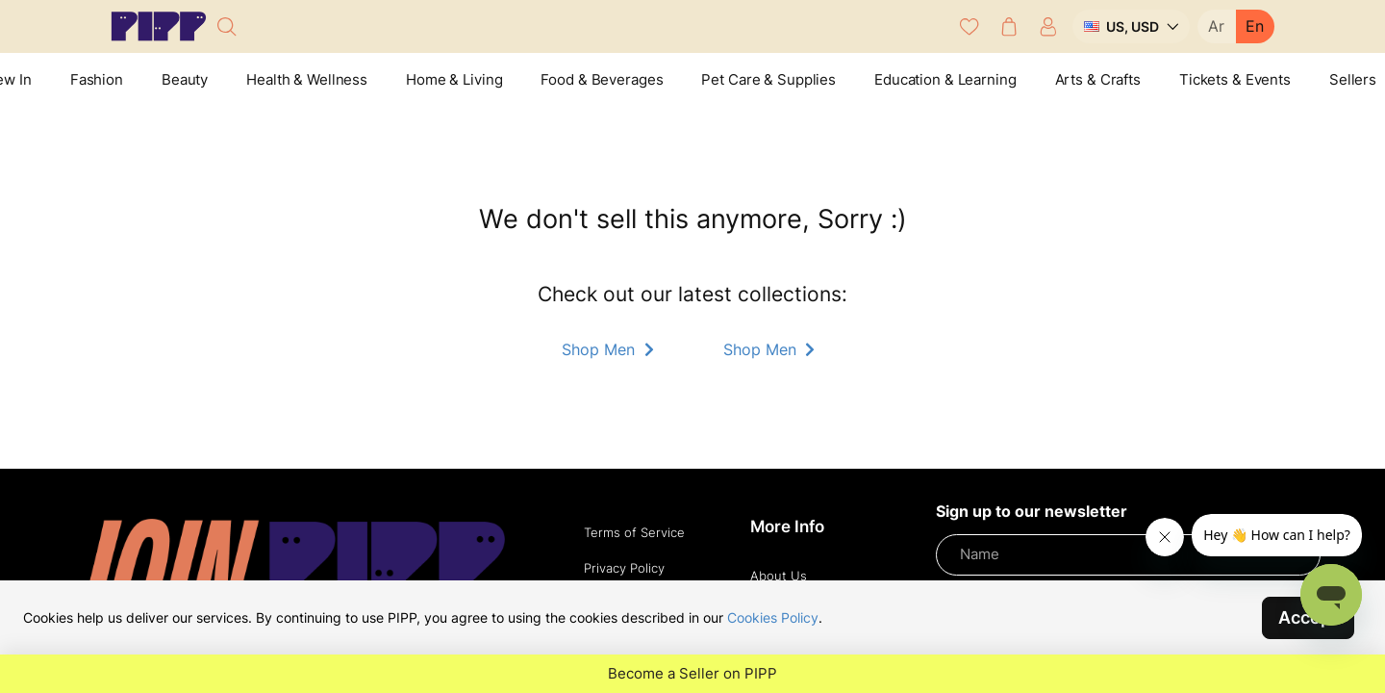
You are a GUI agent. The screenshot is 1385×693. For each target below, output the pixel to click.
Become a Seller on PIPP (692, 673)
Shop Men (610, 349)
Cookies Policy (772, 617)
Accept (1308, 617)
